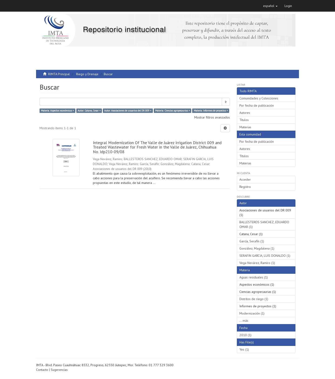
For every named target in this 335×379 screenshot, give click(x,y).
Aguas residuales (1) (253, 277)
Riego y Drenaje (87, 74)
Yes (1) (244, 349)
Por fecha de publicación (256, 105)
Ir (226, 102)
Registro (245, 187)
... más (243, 320)
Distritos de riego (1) (253, 299)
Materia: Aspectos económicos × (57, 110)
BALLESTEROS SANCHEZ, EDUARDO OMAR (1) (264, 224)
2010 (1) (245, 335)
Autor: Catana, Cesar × (89, 110)
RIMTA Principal (59, 74)
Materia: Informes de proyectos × (211, 110)
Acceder (245, 179)
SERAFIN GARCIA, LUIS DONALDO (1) (264, 256)
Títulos (244, 120)
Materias (245, 127)
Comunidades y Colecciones (258, 98)
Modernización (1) (252, 313)
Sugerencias (59, 370)
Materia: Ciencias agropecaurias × (172, 110)
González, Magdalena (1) (256, 248)
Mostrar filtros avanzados (212, 117)
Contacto (42, 370)
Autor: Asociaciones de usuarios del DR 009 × (127, 110)
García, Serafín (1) (251, 241)
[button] (270, 6)
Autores (244, 113)
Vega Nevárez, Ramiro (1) (257, 263)
